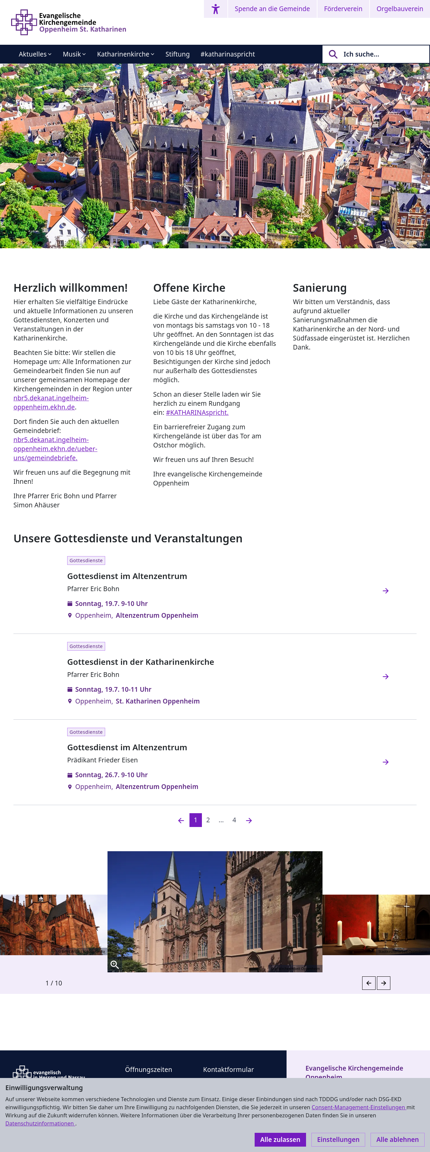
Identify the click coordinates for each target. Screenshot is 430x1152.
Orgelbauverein (400, 8)
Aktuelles (33, 54)
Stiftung (178, 54)
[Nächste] (249, 820)
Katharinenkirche (123, 54)
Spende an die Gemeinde (272, 8)
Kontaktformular (228, 1069)
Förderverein (343, 8)
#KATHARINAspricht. (197, 412)
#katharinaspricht (228, 54)
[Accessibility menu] (215, 9)
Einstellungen (338, 1139)
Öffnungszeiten (148, 1069)
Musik (72, 54)
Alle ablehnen (397, 1139)
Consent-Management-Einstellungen (359, 1107)
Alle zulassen (280, 1139)
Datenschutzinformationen (40, 1123)
